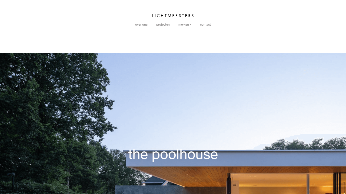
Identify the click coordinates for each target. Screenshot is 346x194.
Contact (205, 24)
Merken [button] (183, 24)
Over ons (141, 24)
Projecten (163, 24)
